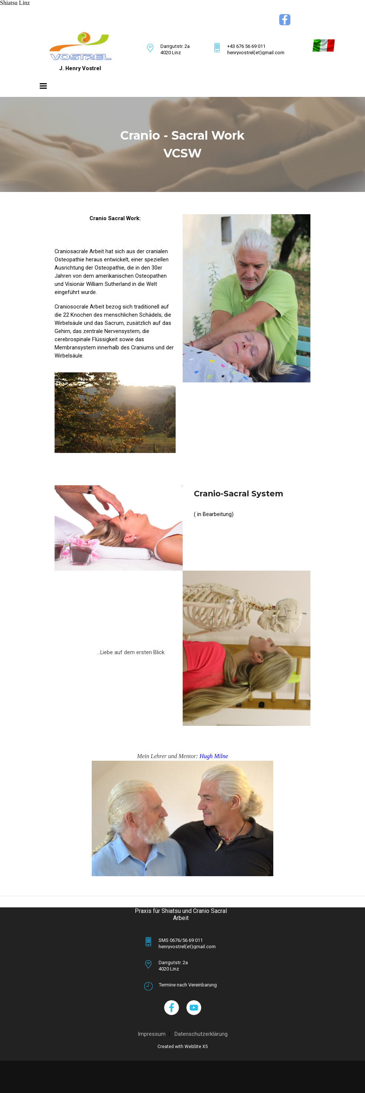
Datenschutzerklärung (201, 1034)
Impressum (152, 1034)
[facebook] (284, 19)
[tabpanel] (127, 16)
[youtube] (193, 1007)
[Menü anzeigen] (43, 85)
